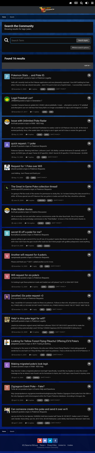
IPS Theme (25, 445)
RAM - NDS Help (37, 123)
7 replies (30, 157)
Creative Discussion (39, 212)
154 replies (30, 223)
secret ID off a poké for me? (26, 232)
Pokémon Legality (44, 78)
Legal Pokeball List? (22, 98)
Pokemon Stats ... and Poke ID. (28, 75)
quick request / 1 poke (23, 143)
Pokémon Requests (39, 146)
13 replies (34, 332)
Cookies (70, 445)
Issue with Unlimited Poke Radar (29, 120)
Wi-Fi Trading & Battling (42, 344)
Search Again (83, 40)
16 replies (29, 423)
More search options (80, 48)
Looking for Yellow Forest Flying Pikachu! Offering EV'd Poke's (45, 341)
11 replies (34, 112)
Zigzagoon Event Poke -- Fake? (28, 386)
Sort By (87, 65)
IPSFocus (35, 445)
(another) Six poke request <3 (27, 295)
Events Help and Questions (44, 389)
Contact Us (62, 445)
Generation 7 (37, 101)
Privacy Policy (52, 445)
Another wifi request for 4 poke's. (29, 254)
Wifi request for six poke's (25, 275)
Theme (43, 445)
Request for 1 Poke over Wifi (26, 166)
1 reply (33, 266)
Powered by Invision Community (47, 447)
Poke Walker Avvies (22, 209)
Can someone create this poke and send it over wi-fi (39, 409)
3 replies (30, 134)
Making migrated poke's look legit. (29, 363)
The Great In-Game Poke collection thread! (34, 186)
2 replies (33, 89)
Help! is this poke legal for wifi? (28, 318)
